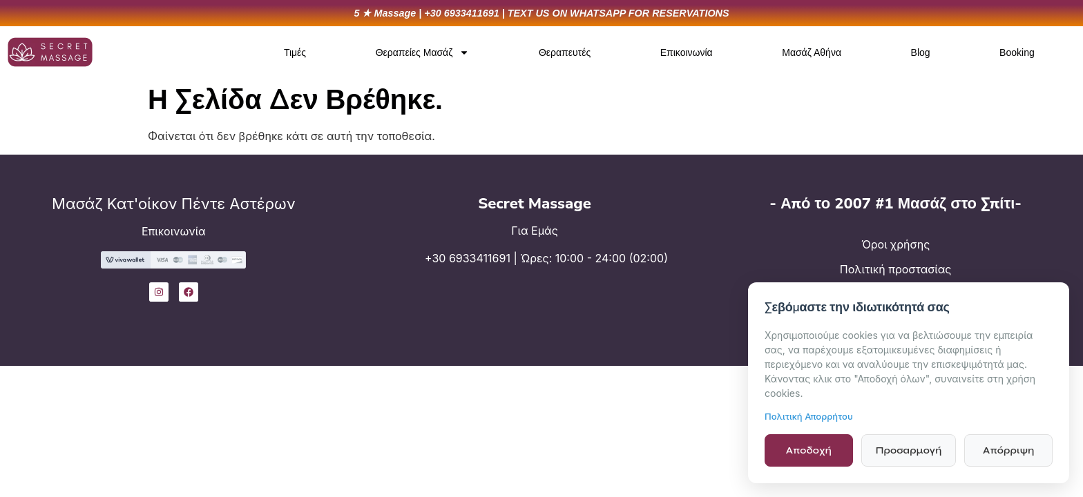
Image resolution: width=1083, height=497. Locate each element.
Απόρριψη (1008, 450)
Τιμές (295, 52)
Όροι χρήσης (895, 244)
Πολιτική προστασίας (896, 269)
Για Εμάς (534, 230)
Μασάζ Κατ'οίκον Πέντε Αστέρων (174, 204)
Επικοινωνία (686, 52)
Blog (920, 52)
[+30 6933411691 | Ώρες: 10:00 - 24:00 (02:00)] (379, 268)
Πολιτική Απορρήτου (809, 416)
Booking (1017, 52)
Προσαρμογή (909, 450)
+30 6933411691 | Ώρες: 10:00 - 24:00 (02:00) (546, 258)
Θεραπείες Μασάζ (423, 52)
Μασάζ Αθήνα (811, 52)
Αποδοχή (809, 450)
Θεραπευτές (565, 52)
